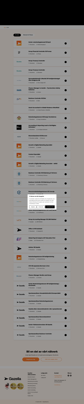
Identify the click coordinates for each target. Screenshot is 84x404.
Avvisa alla (41, 206)
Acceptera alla (50, 206)
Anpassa (33, 206)
